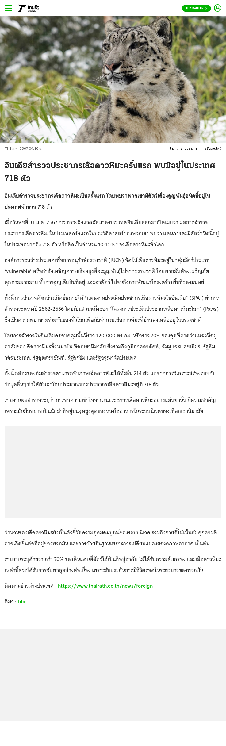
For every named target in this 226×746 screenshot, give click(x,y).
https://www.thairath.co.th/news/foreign (105, 585)
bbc (22, 601)
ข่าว (172, 149)
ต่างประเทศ (189, 149)
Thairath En (196, 8)
